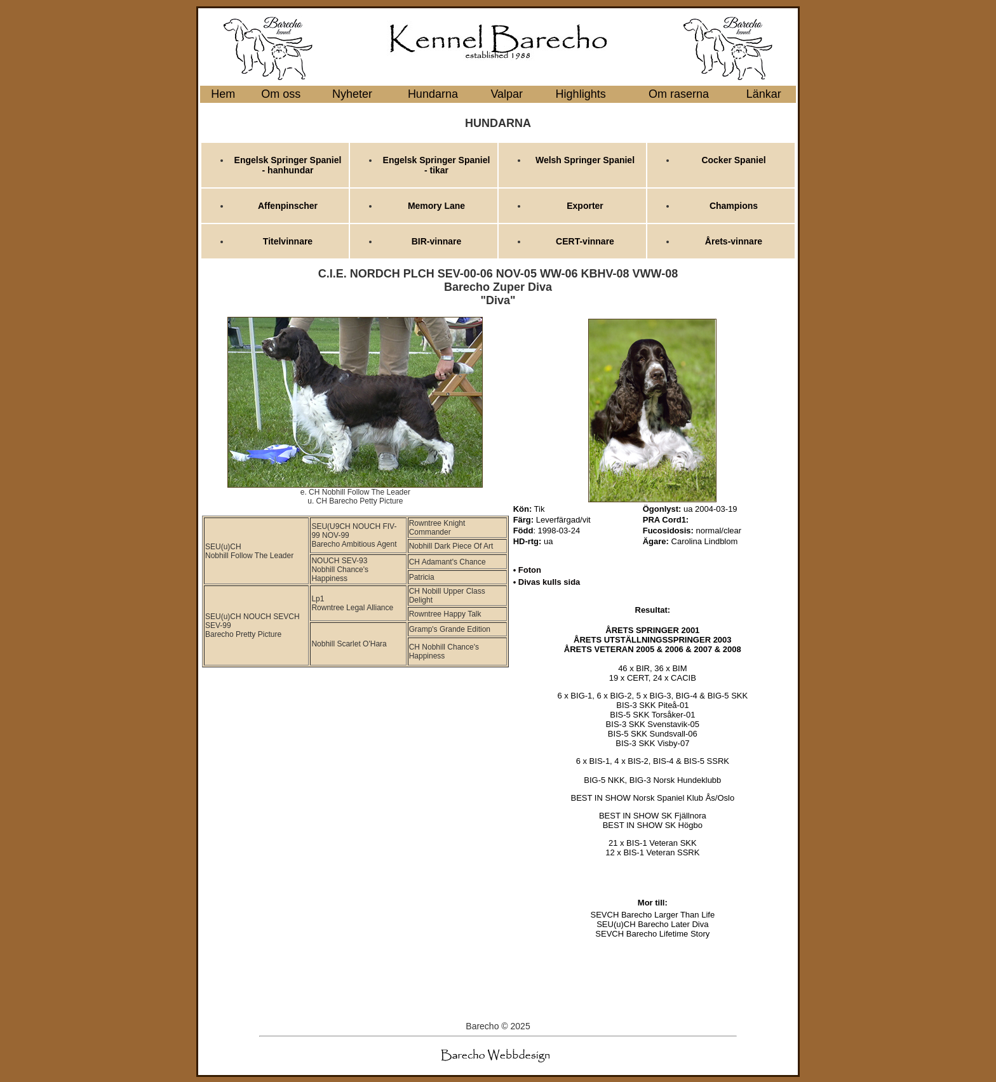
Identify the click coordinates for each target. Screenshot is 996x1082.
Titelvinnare (288, 241)
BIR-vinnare (437, 241)
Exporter (585, 206)
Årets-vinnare (733, 241)
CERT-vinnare (585, 241)
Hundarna (433, 94)
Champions (734, 206)
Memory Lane (436, 206)
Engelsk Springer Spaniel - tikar (436, 165)
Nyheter (352, 94)
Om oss (280, 94)
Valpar (506, 94)
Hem (223, 94)
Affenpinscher (288, 206)
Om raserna (679, 94)
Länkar (763, 94)
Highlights (581, 94)
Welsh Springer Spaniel (585, 160)
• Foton (527, 570)
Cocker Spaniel (733, 160)
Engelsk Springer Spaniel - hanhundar (288, 165)
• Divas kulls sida (547, 582)
